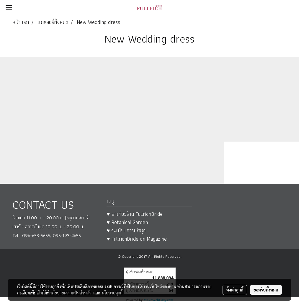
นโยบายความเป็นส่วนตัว (71, 292)
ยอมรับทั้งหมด (266, 289)
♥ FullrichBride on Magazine (137, 238)
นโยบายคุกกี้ (112, 292)
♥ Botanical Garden (127, 222)
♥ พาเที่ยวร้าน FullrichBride (135, 214)
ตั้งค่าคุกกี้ (234, 289)
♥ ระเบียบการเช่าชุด (126, 230)
